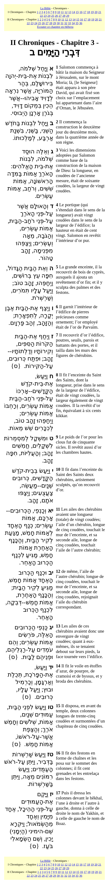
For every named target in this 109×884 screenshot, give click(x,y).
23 (45, 15)
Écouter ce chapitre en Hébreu (55, 27)
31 (62, 23)
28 (63, 15)
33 (69, 23)
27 (60, 15)
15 (77, 12)
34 (73, 23)
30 (58, 23)
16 (81, 12)
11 (62, 12)
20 (95, 12)
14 (73, 12)
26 (56, 15)
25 (52, 15)
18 (88, 12)
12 (66, 12)
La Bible (45, 8)
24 (48, 15)
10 (58, 12)
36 (80, 23)
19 (92, 12)
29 (67, 15)
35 (77, 23)
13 (69, 12)
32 (65, 23)
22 (41, 15)
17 (84, 12)
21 (99, 12)
